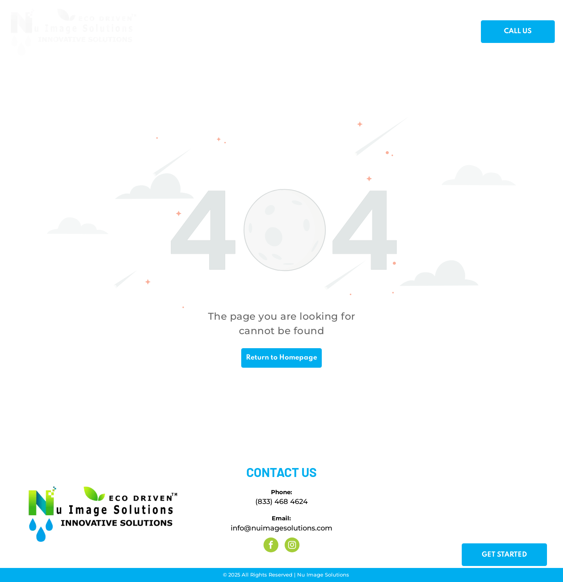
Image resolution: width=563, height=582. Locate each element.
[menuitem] (170, 32)
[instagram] (292, 546)
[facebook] (271, 546)
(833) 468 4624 (281, 501)
